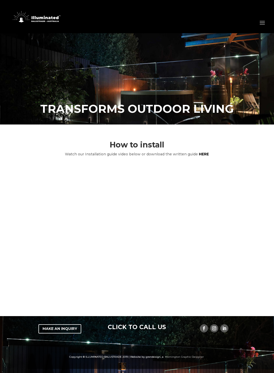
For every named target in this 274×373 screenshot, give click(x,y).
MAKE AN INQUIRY (60, 328)
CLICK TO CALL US (137, 327)
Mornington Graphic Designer (184, 356)
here (204, 154)
